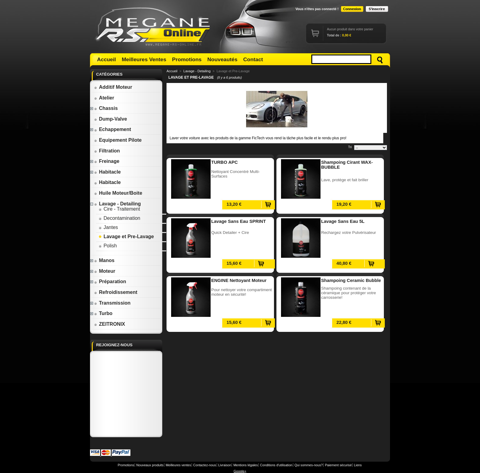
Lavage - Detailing (117, 203)
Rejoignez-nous (114, 345)
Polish (108, 245)
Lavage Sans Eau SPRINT (238, 221)
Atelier (104, 97)
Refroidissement (115, 292)
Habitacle (107, 172)
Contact (253, 59)
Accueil (106, 59)
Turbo (103, 313)
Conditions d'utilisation (276, 465)
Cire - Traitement (119, 209)
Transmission (112, 303)
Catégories (109, 74)
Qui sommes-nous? (308, 465)
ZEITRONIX (109, 324)
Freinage (106, 161)
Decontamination (119, 218)
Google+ (240, 471)
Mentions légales (245, 465)
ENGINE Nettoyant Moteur (239, 280)
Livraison (224, 465)
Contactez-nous (204, 465)
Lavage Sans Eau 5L (343, 221)
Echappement (112, 129)
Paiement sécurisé (338, 465)
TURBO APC (224, 162)
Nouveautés (222, 59)
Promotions (186, 59)
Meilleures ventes (178, 465)
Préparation (110, 281)
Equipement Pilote (118, 140)
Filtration (107, 150)
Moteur (104, 271)
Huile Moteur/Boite (118, 193)
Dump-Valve (110, 119)
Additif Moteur (113, 87)
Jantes (108, 227)
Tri (350, 147)
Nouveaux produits (149, 465)
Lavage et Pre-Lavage (126, 236)
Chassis (106, 108)
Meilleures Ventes (144, 59)
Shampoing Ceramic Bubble (351, 280)
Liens (358, 465)
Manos (104, 260)
